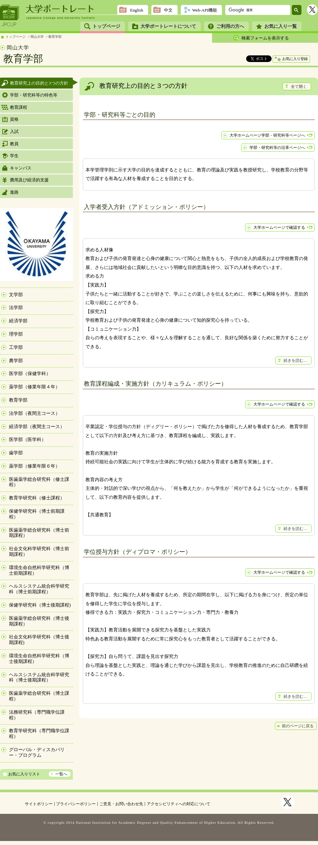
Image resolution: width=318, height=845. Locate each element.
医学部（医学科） (27, 439)
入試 (14, 131)
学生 (14, 155)
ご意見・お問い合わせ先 (121, 804)
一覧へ (61, 774)
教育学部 (55, 36)
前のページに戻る (298, 726)
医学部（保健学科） (30, 373)
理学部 (16, 334)
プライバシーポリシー (76, 804)
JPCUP (9, 16)
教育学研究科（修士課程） (37, 497)
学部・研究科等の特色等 (33, 95)
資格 (14, 119)
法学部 (16, 307)
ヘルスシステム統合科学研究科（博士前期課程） (39, 589)
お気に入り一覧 (280, 26)
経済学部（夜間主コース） (37, 426)
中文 (168, 10)
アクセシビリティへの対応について (178, 804)
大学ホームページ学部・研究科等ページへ (267, 135)
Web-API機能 (204, 10)
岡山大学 (37, 36)
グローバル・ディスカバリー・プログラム (37, 752)
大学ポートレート (60, 9)
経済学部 (18, 320)
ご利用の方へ (230, 26)
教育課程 (18, 107)
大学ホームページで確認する (279, 227)
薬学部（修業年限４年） (34, 386)
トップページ (106, 26)
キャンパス (20, 167)
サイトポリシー (39, 804)
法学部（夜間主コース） (34, 413)
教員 (14, 143)
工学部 (16, 347)
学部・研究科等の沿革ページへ (277, 147)
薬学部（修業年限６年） (34, 466)
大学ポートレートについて (168, 26)
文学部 (16, 294)
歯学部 (16, 452)
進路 (14, 192)
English (136, 10)
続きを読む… (295, 360)
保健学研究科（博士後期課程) (40, 605)
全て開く (299, 86)
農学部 (16, 360)
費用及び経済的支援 (29, 179)
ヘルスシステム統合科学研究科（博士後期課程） (39, 677)
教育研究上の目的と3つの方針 (39, 83)
